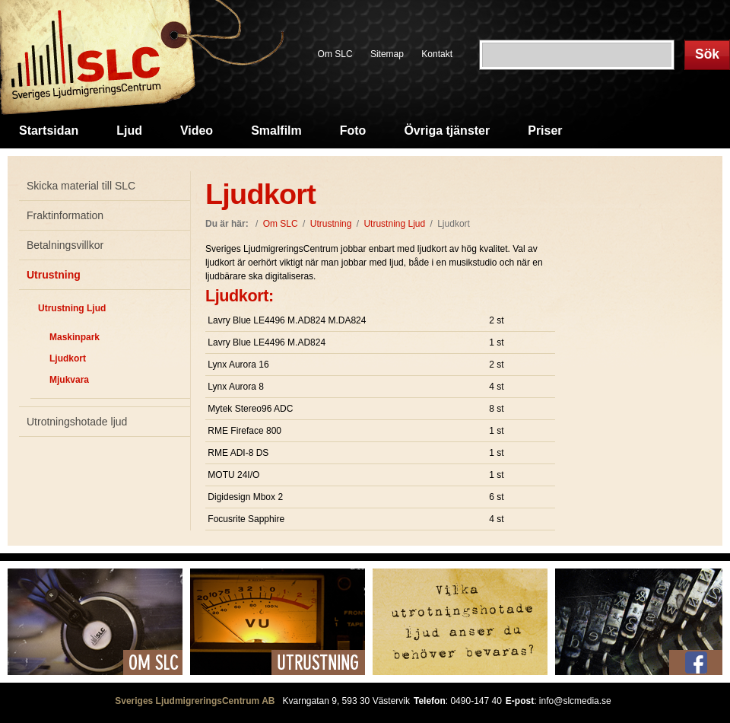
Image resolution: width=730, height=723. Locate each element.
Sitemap (387, 54)
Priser (545, 130)
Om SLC (335, 54)
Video (196, 130)
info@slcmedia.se (575, 701)
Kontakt (436, 54)
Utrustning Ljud (72, 308)
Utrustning (54, 275)
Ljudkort (67, 358)
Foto (353, 130)
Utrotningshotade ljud (77, 422)
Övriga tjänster (447, 130)
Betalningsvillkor (65, 245)
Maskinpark (74, 337)
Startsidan (48, 130)
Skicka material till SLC (81, 186)
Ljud (129, 130)
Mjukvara (69, 379)
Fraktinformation (65, 215)
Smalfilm (276, 130)
